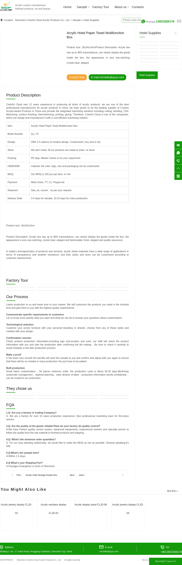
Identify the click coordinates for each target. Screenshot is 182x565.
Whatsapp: (160, 22)
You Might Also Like (24, 489)
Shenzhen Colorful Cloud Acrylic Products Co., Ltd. (42, 20)
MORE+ (172, 491)
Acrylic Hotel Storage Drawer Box (41, 475)
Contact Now (77, 77)
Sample (76, 20)
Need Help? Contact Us (165, 561)
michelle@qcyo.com (108, 551)
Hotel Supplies (91, 20)
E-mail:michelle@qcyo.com (107, 77)
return (81, 475)
